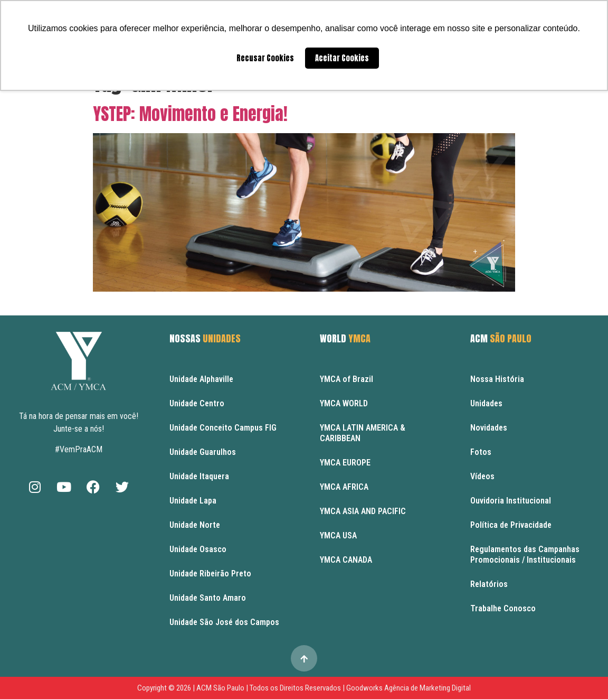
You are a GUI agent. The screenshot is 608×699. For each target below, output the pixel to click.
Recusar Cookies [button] (265, 58)
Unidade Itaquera (199, 476)
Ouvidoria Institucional (510, 501)
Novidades (488, 428)
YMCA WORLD (344, 403)
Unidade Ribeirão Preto (210, 573)
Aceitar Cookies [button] (342, 58)
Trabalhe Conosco (503, 608)
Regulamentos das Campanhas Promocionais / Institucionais (525, 554)
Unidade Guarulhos (202, 452)
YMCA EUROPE (345, 463)
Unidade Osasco (197, 549)
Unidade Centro (196, 403)
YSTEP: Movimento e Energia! (190, 114)
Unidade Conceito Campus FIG (223, 428)
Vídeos (482, 476)
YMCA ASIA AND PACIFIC (363, 511)
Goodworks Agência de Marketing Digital (408, 688)
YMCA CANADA (346, 560)
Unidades (486, 403)
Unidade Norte (194, 525)
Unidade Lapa (192, 501)
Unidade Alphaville (201, 379)
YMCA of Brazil (346, 379)
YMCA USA (338, 535)
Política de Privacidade (511, 525)
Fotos (480, 452)
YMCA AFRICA (344, 487)
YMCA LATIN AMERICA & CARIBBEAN (362, 433)
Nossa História (497, 379)
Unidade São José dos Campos (224, 622)
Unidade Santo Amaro (207, 598)
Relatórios (489, 584)
